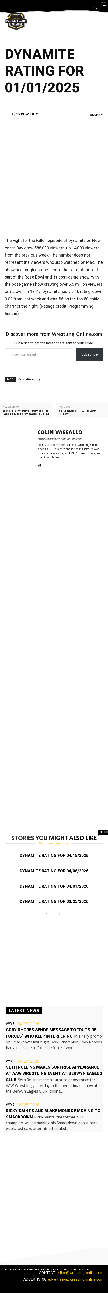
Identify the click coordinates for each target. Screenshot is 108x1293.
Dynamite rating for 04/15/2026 (54, 855)
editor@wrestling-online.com (80, 1273)
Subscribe (89, 354)
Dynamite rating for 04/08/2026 (54, 870)
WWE (10, 1023)
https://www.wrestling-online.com (59, 438)
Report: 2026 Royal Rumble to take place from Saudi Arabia (25, 413)
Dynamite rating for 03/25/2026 (54, 901)
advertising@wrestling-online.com (75, 1279)
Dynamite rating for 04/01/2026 (54, 886)
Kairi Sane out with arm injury (77, 413)
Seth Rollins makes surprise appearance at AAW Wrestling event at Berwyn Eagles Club (54, 1073)
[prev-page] (47, 913)
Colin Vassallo (27, 114)
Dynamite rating (29, 379)
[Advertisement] (54, 176)
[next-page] (58, 913)
